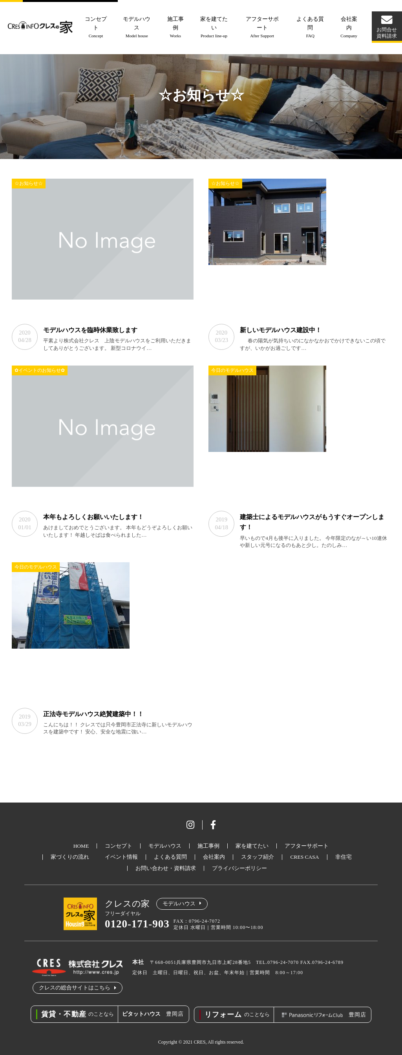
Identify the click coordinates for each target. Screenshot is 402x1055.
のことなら (74, 1014)
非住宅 (343, 857)
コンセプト (97, 27)
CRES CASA (304, 857)
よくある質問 (310, 27)
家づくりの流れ (70, 857)
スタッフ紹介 (257, 857)
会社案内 (348, 27)
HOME (81, 846)
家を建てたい (214, 27)
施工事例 (176, 27)
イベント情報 (121, 857)
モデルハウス (138, 27)
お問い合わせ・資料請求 (165, 869)
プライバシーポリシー (239, 869)
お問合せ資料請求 (386, 33)
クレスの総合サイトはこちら (74, 988)
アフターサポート (262, 27)
